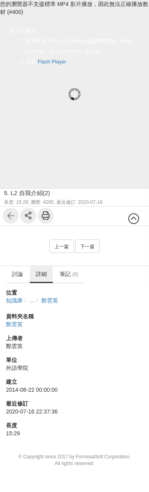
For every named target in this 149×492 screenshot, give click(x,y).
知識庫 (14, 300)
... (32, 300)
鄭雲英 (49, 300)
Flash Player (52, 62)
